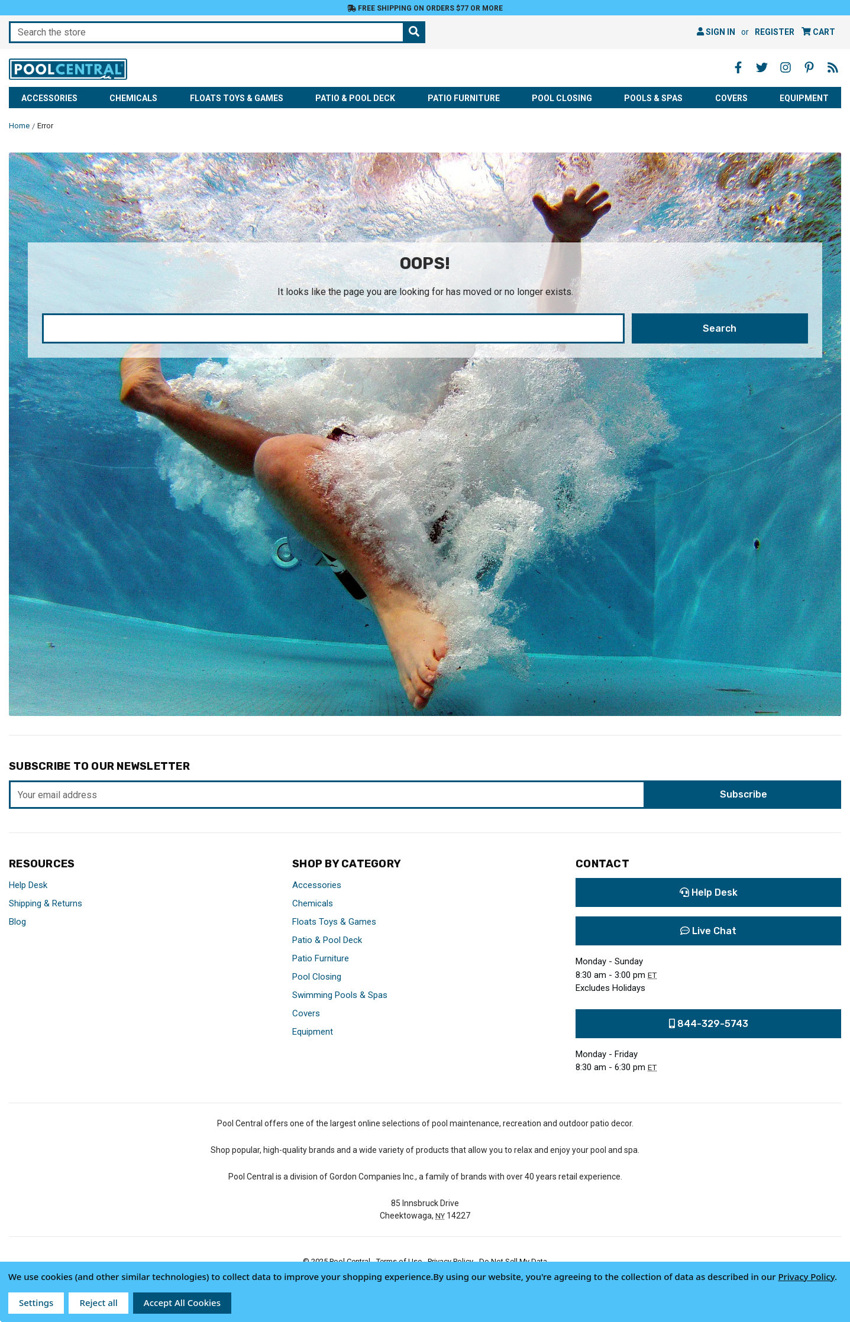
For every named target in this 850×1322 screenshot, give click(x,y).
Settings (36, 1302)
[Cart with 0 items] (818, 32)
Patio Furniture (464, 98)
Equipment (804, 98)
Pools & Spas (653, 98)
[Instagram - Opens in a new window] (785, 67)
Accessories (49, 98)
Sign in (716, 32)
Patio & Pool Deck (355, 98)
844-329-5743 (708, 1023)
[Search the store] (414, 32)
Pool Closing (562, 98)
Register (774, 32)
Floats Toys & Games (236, 98)
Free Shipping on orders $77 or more (425, 8)
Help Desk (28, 885)
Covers (731, 98)
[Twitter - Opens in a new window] (762, 67)
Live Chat (708, 931)
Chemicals (133, 98)
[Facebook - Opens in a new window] (738, 67)
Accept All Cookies (182, 1302)
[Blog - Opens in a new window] (833, 67)
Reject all (98, 1302)
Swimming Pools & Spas (339, 995)
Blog (17, 921)
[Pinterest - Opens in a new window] (809, 67)
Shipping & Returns (45, 903)
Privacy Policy (806, 1276)
